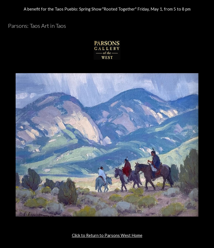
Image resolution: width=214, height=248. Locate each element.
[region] (107, 9)
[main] (107, 235)
